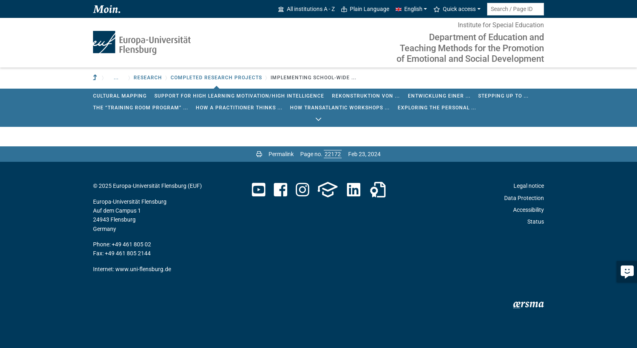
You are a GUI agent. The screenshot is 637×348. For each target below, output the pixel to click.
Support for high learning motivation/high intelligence (239, 96)
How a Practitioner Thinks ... (239, 108)
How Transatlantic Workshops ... (340, 108)
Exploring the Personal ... (437, 108)
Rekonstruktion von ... (366, 96)
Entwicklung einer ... (439, 96)
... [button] (116, 77)
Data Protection (524, 198)
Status (535, 221)
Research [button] (148, 77)
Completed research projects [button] (216, 77)
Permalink (281, 154)
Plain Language (365, 9)
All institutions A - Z (306, 9)
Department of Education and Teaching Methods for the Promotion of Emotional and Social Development (470, 48)
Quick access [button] (454, 9)
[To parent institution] (96, 77)
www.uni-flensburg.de (143, 269)
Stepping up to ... (503, 96)
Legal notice (529, 186)
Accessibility (528, 210)
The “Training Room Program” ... (140, 108)
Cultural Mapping (120, 96)
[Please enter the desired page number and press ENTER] (333, 154)
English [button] (409, 9)
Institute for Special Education (501, 25)
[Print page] (259, 154)
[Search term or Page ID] (515, 9)
